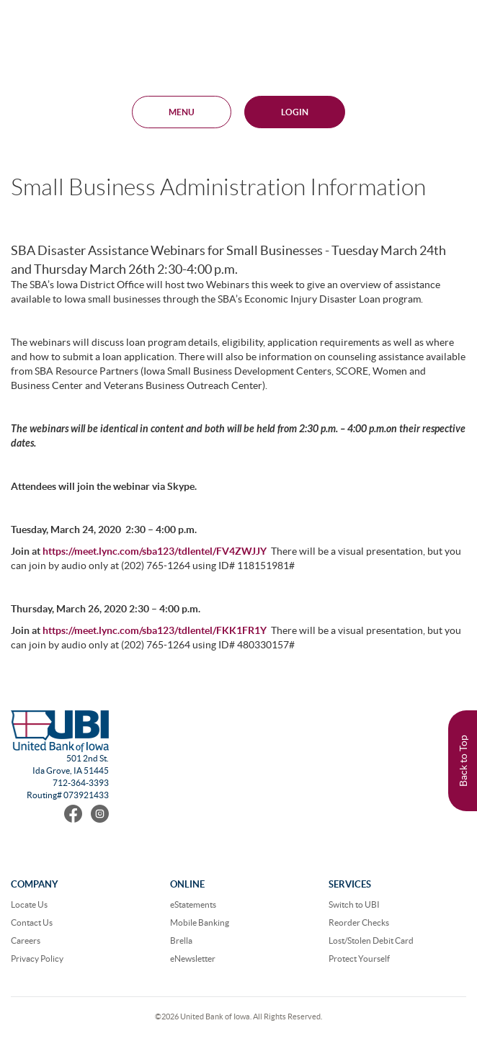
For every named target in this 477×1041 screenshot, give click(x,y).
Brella (181, 940)
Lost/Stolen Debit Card (371, 940)
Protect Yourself (359, 958)
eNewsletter (192, 958)
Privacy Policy (37, 958)
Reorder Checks (359, 922)
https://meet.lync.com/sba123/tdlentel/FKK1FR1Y (155, 630)
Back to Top (463, 761)
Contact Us (32, 922)
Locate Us (29, 904)
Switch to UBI (354, 904)
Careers (25, 940)
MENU (182, 112)
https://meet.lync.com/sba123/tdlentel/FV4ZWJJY (155, 551)
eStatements (193, 904)
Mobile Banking (199, 922)
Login (294, 112)
